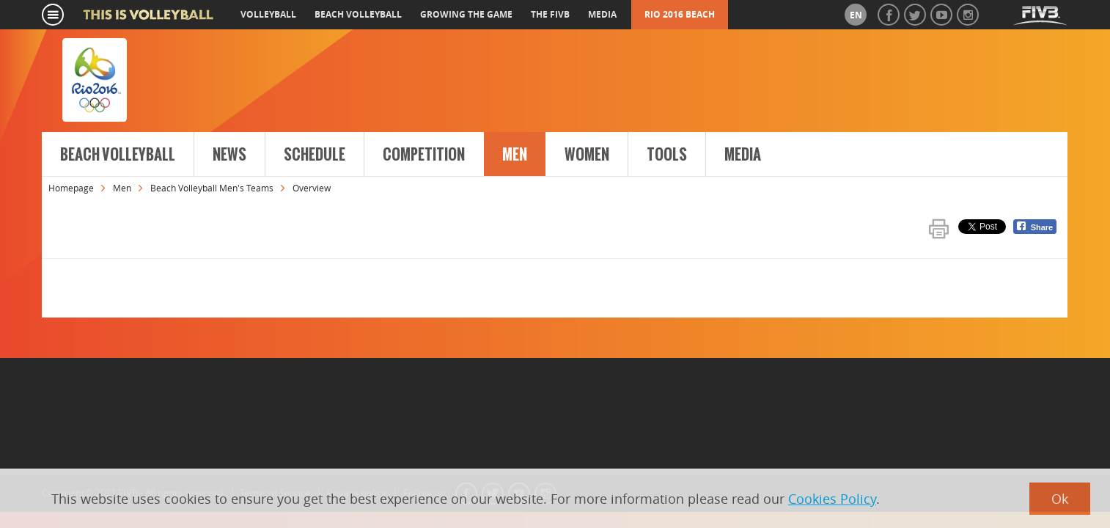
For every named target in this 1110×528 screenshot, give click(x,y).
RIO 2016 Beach (679, 14)
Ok (1059, 498)
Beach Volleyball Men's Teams (211, 188)
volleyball (268, 14)
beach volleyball (358, 14)
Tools (667, 155)
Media (742, 155)
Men (514, 155)
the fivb (550, 14)
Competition (424, 155)
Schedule (314, 155)
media (602, 14)
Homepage (71, 188)
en (856, 15)
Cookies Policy (832, 498)
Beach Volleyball (117, 155)
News (229, 155)
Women (587, 155)
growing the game (466, 14)
